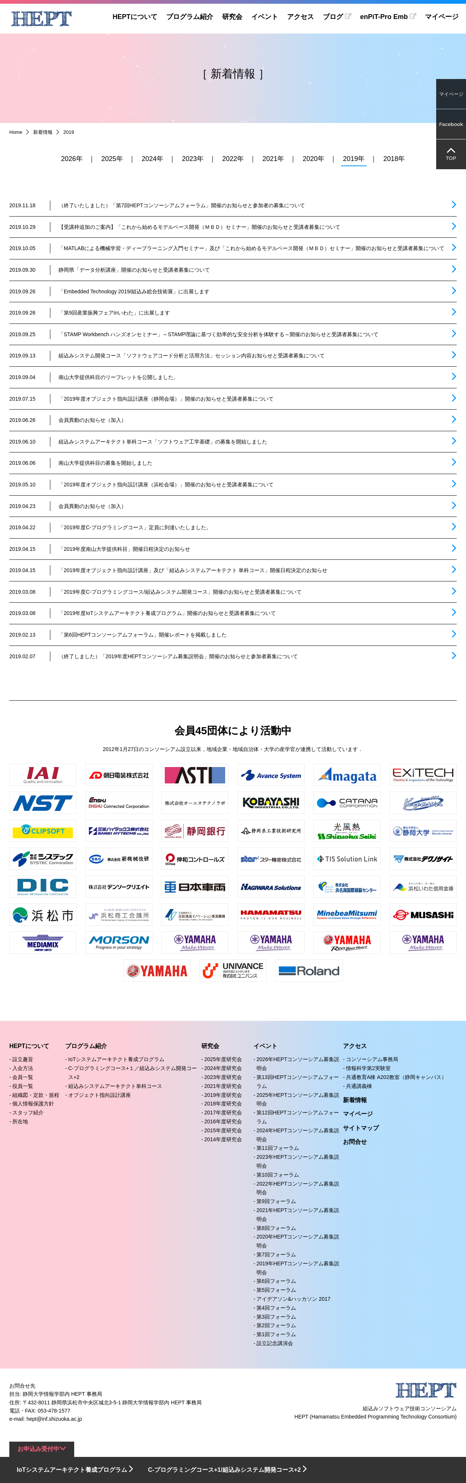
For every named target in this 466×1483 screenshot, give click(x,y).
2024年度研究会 (223, 1068)
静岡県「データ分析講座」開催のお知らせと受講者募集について (134, 270)
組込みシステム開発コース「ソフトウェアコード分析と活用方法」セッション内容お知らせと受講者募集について (192, 356)
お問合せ (355, 1142)
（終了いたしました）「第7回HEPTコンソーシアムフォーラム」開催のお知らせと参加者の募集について (182, 205)
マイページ (442, 16)
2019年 (354, 159)
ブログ (332, 16)
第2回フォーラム (276, 1325)
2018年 (394, 159)
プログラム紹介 (189, 16)
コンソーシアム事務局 (372, 1059)
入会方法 (22, 1068)
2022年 (233, 159)
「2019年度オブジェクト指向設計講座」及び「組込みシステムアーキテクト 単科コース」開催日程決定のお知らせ (193, 570)
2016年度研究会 (223, 1121)
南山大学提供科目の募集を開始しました (105, 463)
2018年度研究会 (223, 1104)
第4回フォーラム (276, 1308)
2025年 (112, 159)
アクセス (299, 16)
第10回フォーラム (277, 1175)
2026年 (72, 159)
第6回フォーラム (276, 1281)
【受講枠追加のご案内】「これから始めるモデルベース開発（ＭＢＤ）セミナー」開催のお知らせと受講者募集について (199, 227)
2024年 (152, 159)
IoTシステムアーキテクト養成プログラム (116, 1059)
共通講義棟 (359, 1086)
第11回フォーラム (277, 1148)
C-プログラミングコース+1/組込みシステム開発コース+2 (224, 1470)
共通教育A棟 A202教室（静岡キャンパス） (396, 1077)
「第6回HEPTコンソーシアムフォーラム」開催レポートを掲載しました (143, 635)
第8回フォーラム (276, 1228)
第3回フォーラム (276, 1317)
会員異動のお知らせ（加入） (92, 420)
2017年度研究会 (223, 1113)
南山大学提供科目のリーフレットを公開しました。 (119, 377)
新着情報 (43, 132)
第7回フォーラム (276, 1255)
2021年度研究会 (223, 1086)
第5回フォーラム (276, 1290)
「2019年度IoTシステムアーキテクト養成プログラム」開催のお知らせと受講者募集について (167, 613)
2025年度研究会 (223, 1059)
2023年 (193, 159)
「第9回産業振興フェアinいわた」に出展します (114, 313)
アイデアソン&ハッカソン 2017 (293, 1299)
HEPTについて (134, 16)
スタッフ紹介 (28, 1113)
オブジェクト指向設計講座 (99, 1095)
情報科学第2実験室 (368, 1068)
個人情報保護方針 (33, 1104)
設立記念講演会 (274, 1343)
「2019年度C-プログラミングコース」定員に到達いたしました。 (135, 527)
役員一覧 (22, 1086)
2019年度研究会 (223, 1095)
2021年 (273, 159)
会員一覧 (22, 1077)
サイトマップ (361, 1128)
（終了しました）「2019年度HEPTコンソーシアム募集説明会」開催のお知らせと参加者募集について (178, 656)
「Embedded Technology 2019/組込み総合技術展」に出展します (134, 291)
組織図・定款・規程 (35, 1095)
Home (15, 132)
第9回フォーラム (276, 1201)
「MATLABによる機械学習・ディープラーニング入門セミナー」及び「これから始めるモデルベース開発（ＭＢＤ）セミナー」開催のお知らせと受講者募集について (251, 248)
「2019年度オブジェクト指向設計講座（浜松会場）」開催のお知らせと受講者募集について (166, 485)
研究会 (231, 16)
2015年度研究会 (223, 1130)
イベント (264, 16)
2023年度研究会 (223, 1077)
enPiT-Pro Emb (383, 16)
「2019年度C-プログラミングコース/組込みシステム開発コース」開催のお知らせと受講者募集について (180, 592)
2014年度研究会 (223, 1139)
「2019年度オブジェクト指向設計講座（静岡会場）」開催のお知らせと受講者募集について (166, 399)
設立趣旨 (22, 1059)
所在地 (20, 1121)
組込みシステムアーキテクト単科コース (115, 1086)
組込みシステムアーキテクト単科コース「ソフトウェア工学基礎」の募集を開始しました (163, 442)
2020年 (313, 159)
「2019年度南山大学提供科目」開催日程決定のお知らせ (124, 549)
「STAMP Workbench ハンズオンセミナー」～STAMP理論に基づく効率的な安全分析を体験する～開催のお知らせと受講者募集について (218, 334)
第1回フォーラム (276, 1334)
